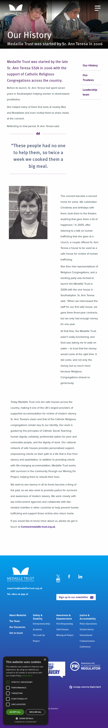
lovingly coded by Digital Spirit (85, 686)
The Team (14, 621)
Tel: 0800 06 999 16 (17, 594)
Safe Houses (62, 629)
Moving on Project (65, 635)
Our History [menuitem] (90, 65)
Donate (77, 7)
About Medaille (17, 615)
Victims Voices (87, 629)
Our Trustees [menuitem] (88, 77)
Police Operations (88, 623)
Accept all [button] (15, 712)
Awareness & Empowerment (64, 616)
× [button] (45, 660)
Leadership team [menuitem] (90, 92)
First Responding (64, 623)
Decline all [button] (36, 712)
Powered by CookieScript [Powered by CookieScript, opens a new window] (26, 722)
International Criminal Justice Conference (87, 640)
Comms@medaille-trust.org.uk (38, 527)
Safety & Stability (37, 616)
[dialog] (25, 691)
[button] (25, 718)
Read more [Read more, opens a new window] (27, 675)
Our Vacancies (17, 627)
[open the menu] (97, 8)
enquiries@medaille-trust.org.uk (24, 588)
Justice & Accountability (88, 616)
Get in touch (16, 633)
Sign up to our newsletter (76, 597)
